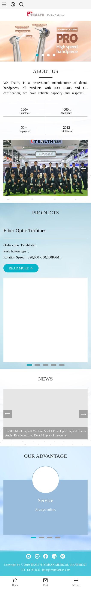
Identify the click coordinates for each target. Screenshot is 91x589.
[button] (37, 55)
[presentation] (7, 168)
